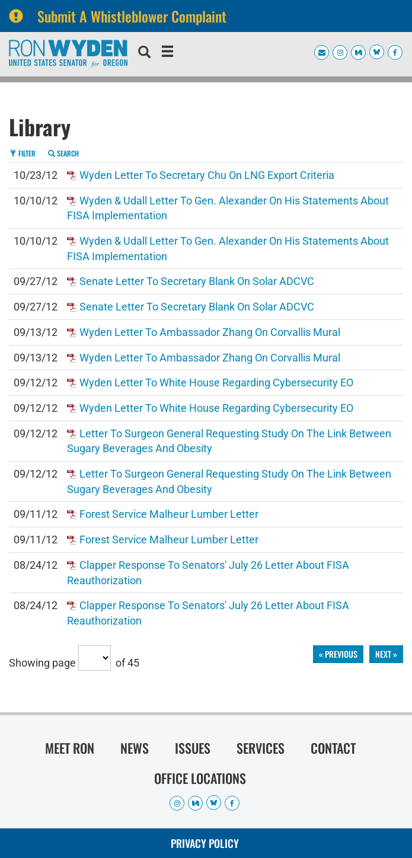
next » (386, 654)
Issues (192, 747)
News (134, 747)
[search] (144, 53)
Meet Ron (69, 747)
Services (261, 747)
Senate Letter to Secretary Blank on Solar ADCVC (196, 281)
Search (63, 153)
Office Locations (200, 778)
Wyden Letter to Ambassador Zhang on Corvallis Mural (209, 332)
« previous (338, 654)
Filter (22, 153)
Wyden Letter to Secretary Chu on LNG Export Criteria (206, 175)
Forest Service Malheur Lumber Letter (168, 514)
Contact (333, 747)
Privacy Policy (205, 843)
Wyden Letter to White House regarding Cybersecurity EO (216, 382)
